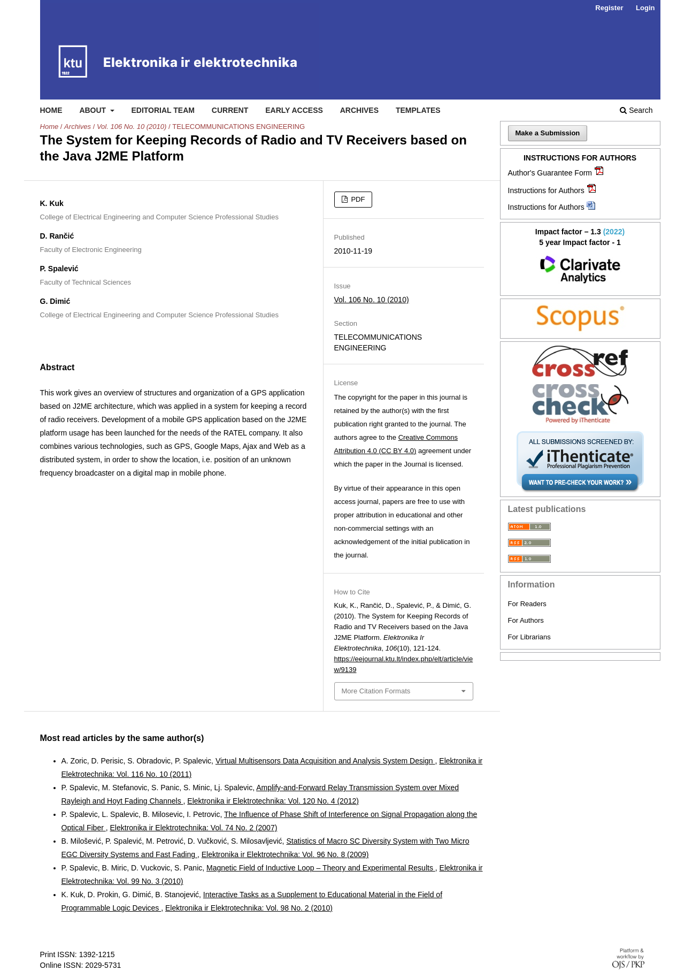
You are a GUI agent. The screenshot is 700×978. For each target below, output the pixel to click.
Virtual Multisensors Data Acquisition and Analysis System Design (325, 761)
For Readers (527, 604)
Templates (418, 110)
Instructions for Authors (546, 190)
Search (636, 110)
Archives (359, 110)
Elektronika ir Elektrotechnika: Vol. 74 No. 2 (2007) (194, 827)
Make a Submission (548, 133)
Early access (294, 110)
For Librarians (529, 637)
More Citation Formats (376, 691)
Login (645, 8)
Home (51, 110)
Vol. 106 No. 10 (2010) (131, 127)
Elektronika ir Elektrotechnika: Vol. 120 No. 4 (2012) (273, 801)
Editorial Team (163, 110)
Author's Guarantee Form (550, 173)
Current (230, 110)
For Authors (526, 620)
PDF (357, 199)
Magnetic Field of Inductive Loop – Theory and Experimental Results (320, 868)
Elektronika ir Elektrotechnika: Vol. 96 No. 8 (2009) (285, 854)
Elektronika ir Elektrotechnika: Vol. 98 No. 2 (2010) (249, 908)
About (93, 110)
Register (609, 8)
